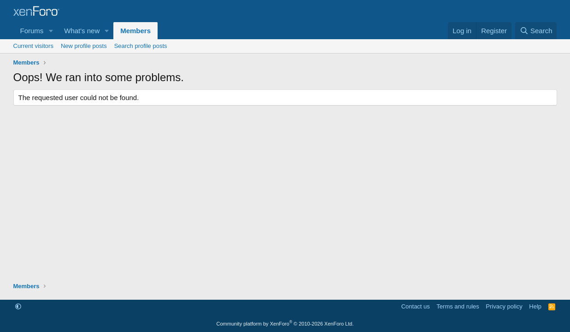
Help (535, 306)
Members (135, 31)
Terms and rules (457, 306)
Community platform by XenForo (285, 323)
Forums (32, 31)
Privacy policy (504, 306)
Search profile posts (140, 45)
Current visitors (33, 45)
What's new (82, 31)
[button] (50, 30)
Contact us (415, 306)
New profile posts (84, 45)
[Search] (536, 30)
